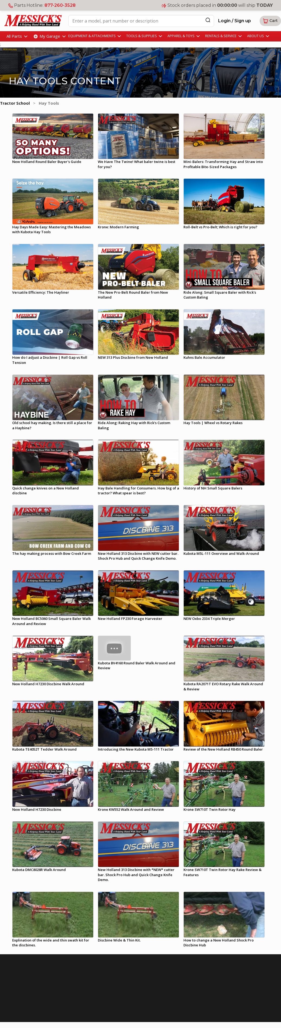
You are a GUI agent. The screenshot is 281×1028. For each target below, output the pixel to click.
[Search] (208, 20)
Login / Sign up (234, 20)
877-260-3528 (60, 5)
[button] (270, 21)
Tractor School (15, 103)
